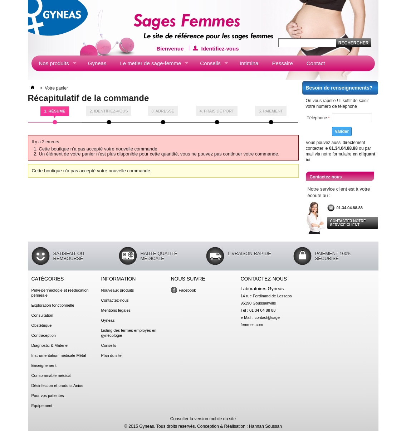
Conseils (210, 65)
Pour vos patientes (47, 395)
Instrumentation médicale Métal (58, 355)
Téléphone (318, 117)
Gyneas (97, 63)
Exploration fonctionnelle (52, 305)
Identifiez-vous (220, 48)
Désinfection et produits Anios (57, 385)
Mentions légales (116, 310)
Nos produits (53, 65)
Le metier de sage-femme (150, 65)
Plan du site (111, 355)
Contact (316, 63)
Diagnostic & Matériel (50, 345)
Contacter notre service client (348, 223)
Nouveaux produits (117, 290)
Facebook (187, 290)
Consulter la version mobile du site (203, 418)
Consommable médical (51, 375)
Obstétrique (41, 325)
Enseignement (44, 365)
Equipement (42, 405)
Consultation (42, 315)
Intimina (249, 63)
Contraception (43, 335)
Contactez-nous (115, 300)
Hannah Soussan (265, 426)
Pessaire (282, 63)
